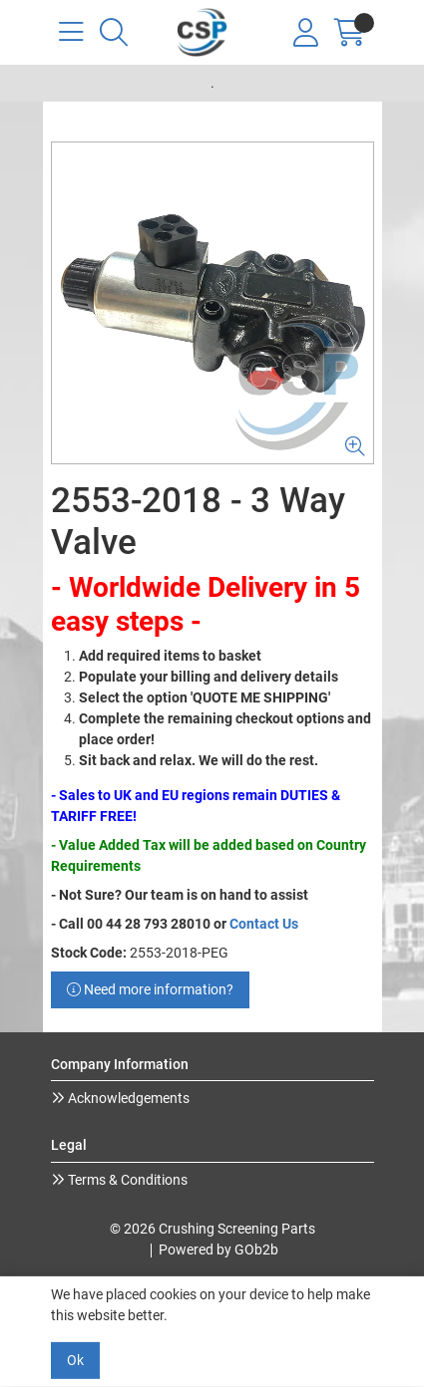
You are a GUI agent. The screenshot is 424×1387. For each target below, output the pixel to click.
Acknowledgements (127, 1098)
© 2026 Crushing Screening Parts (212, 1229)
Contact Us (263, 924)
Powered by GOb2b (218, 1249)
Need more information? (150, 989)
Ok (75, 1360)
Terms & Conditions (126, 1180)
